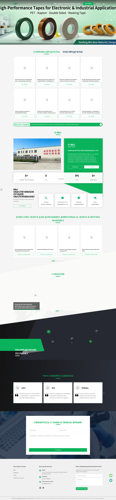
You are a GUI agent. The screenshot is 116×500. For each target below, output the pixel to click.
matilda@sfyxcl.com (46, 483)
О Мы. (55, 3)
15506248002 (95, 204)
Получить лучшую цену (24, 254)
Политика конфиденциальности (19, 498)
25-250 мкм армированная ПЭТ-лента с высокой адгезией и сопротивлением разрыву (55, 124)
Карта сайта (31, 498)
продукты (61, 3)
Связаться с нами (75, 3)
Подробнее (75, 167)
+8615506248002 (78, 204)
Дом (52, 3)
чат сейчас (88, 3)
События (66, 3)
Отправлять (58, 450)
